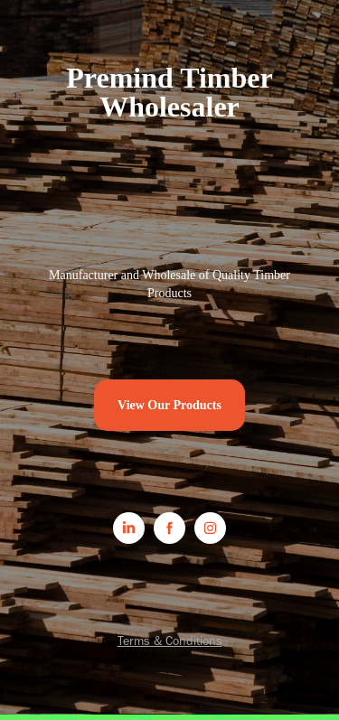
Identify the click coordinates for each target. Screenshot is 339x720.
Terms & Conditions (170, 641)
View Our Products (169, 405)
